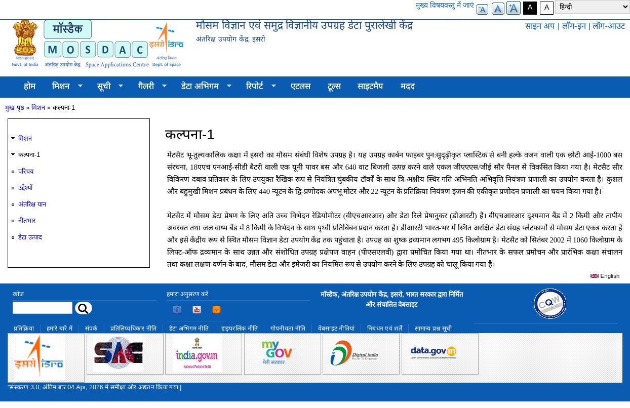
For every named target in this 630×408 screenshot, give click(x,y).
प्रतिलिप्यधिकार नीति (133, 328)
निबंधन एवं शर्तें (384, 328)
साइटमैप (370, 86)
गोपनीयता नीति (287, 328)
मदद (408, 86)
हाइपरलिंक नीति (239, 328)
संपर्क (91, 328)
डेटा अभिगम (202, 86)
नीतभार (26, 220)
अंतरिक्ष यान (32, 204)
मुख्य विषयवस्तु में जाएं (445, 5)
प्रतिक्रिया (24, 328)
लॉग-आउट (609, 26)
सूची (106, 86)
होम (29, 86)
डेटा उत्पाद (30, 237)
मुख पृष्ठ (14, 107)
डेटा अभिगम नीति (189, 328)
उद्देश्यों (25, 187)
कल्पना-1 (29, 154)
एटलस (300, 86)
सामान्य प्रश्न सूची (433, 328)
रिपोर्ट (257, 86)
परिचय (25, 171)
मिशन (63, 86)
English (604, 276)
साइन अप (540, 26)
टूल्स (334, 86)
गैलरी (148, 86)
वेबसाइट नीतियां (336, 328)
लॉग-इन (574, 26)
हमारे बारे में (59, 328)
